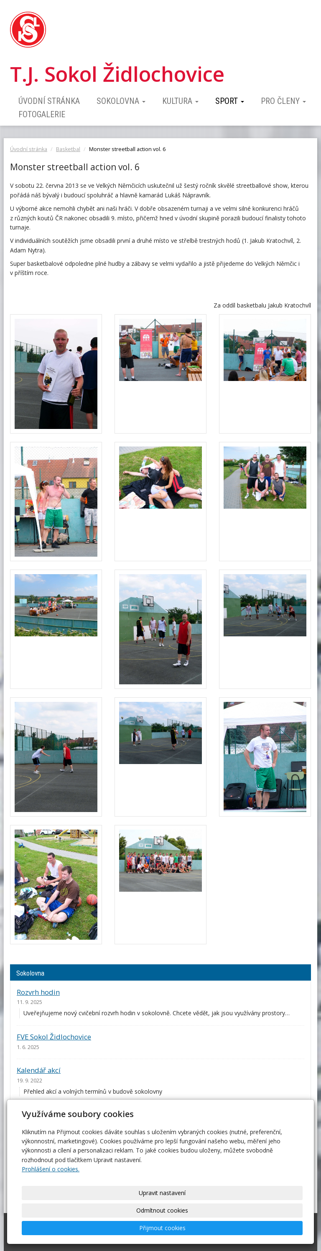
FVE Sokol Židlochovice (54, 1037)
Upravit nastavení (129, 1228)
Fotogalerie (41, 114)
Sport (229, 101)
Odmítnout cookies (198, 1228)
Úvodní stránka (49, 101)
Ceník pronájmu (43, 1115)
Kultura (180, 101)
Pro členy (283, 101)
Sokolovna (121, 101)
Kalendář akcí (39, 1070)
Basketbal (68, 149)
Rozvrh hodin (38, 992)
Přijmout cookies (267, 1228)
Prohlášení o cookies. (50, 1204)
